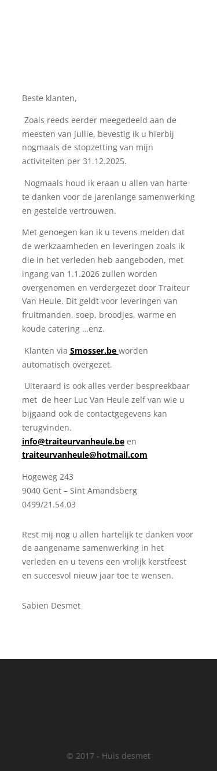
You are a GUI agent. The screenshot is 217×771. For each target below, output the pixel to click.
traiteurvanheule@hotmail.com (85, 454)
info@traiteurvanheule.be (73, 441)
